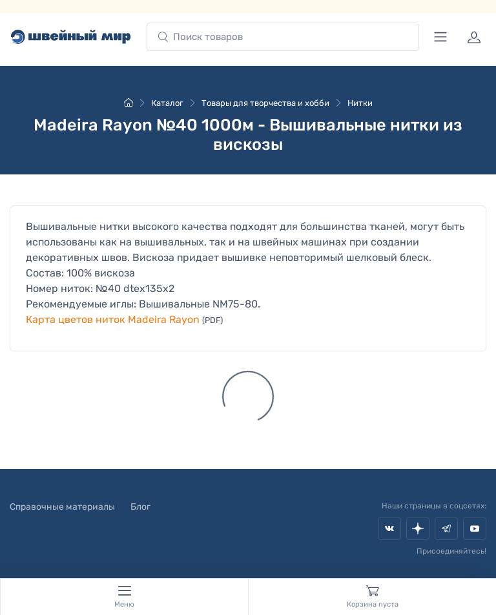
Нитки (360, 103)
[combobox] (283, 37)
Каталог (167, 103)
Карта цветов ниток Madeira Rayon (113, 319)
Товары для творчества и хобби (265, 103)
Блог (140, 506)
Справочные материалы (62, 506)
